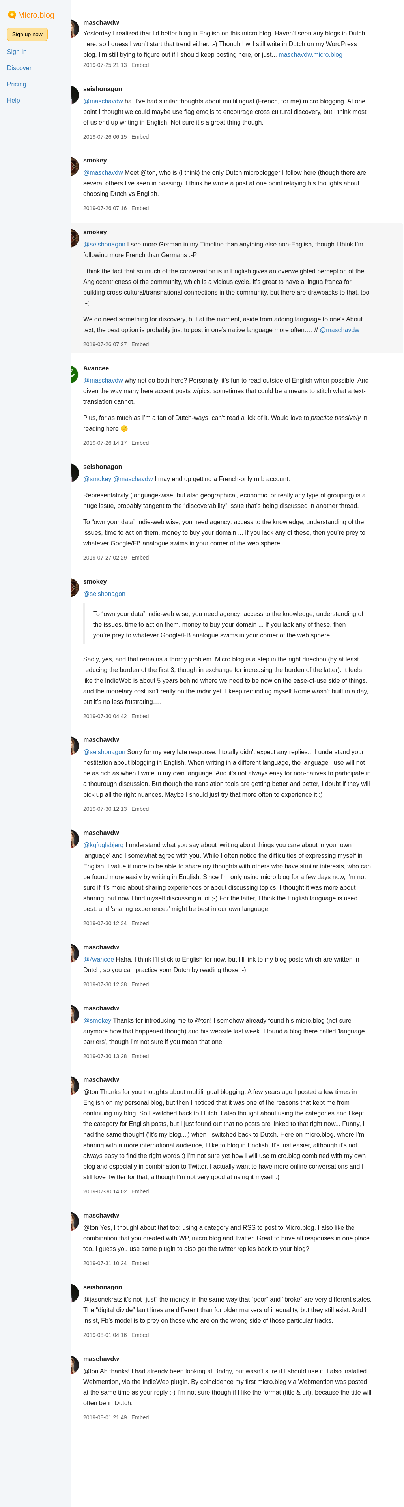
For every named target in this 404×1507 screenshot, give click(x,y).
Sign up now (27, 34)
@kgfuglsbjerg (120, 898)
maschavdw (118, 22)
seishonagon (119, 99)
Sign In (17, 52)
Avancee (112, 389)
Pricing (16, 84)
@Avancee (115, 1012)
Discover (19, 68)
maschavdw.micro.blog (132, 65)
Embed (156, 76)
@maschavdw (120, 111)
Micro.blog (36, 15)
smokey (111, 171)
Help (13, 100)
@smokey (114, 500)
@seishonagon (121, 255)
